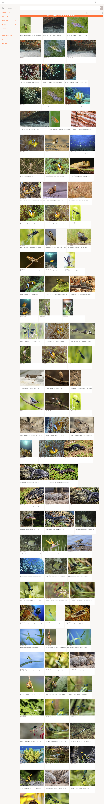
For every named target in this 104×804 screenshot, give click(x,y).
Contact (75, 2)
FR (100, 2)
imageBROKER (5, 12)
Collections (61, 2)
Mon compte (86, 2)
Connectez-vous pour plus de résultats (61, 15)
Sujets (69, 2)
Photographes (51, 2)
